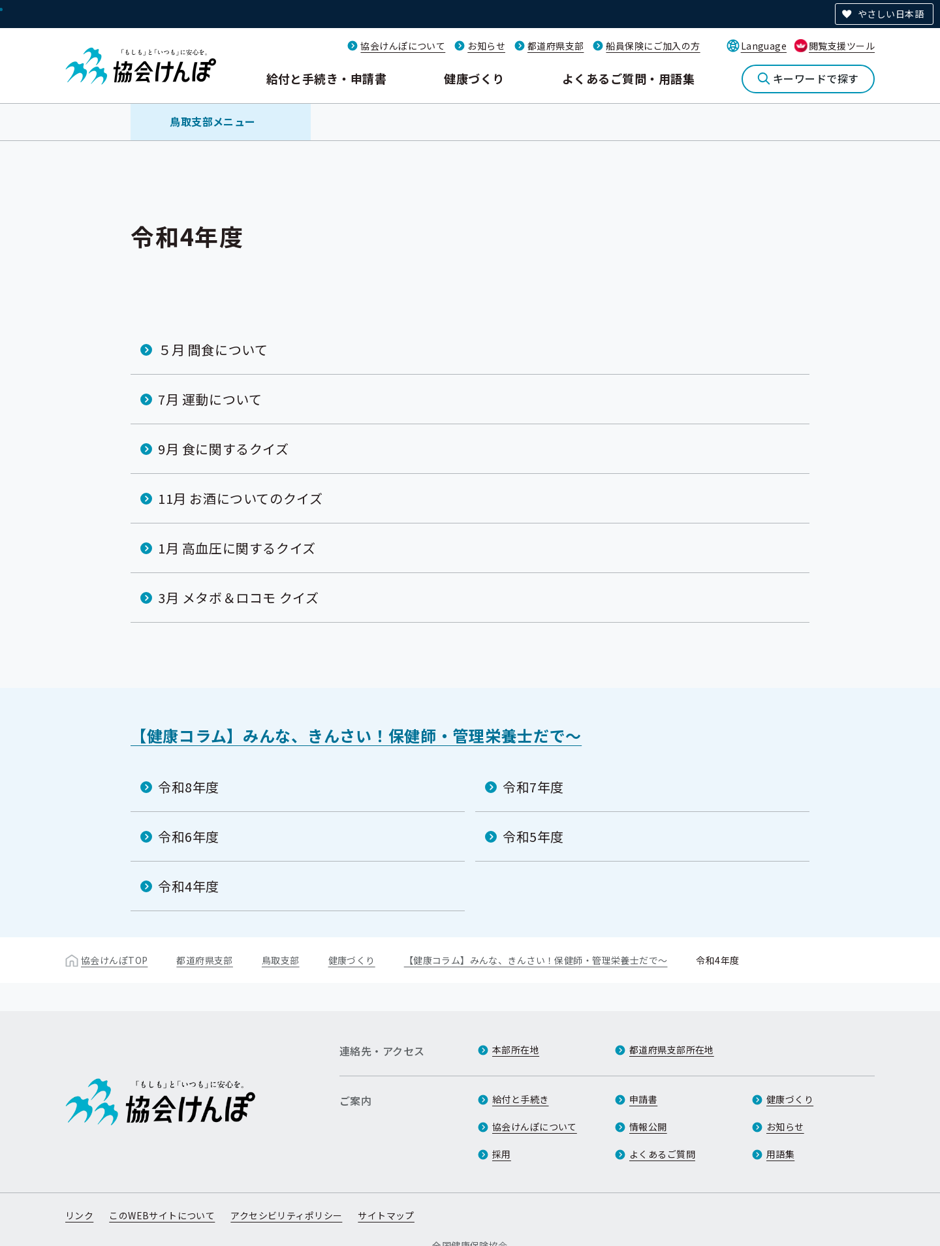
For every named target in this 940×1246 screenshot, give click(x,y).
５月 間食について (213, 349)
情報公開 (648, 1126)
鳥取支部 (281, 960)
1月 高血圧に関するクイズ (237, 547)
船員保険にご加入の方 (653, 45)
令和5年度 (533, 836)
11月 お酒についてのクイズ (240, 498)
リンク (79, 1215)
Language (764, 45)
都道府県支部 (555, 45)
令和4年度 (188, 886)
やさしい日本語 (891, 13)
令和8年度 (188, 786)
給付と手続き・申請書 (326, 78)
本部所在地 (515, 1049)
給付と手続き (520, 1099)
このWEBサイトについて (162, 1215)
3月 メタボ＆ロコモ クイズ (238, 597)
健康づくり (474, 78)
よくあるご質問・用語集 (628, 78)
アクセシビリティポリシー (286, 1215)
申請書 (643, 1099)
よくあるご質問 (662, 1153)
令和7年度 (533, 786)
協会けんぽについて (402, 45)
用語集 (780, 1153)
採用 (501, 1153)
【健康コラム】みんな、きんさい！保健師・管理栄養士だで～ (356, 735)
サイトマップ (386, 1215)
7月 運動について (210, 399)
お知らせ (486, 45)
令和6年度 (188, 836)
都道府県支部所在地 (671, 1049)
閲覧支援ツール (842, 45)
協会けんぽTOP (114, 960)
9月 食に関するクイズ (223, 448)
